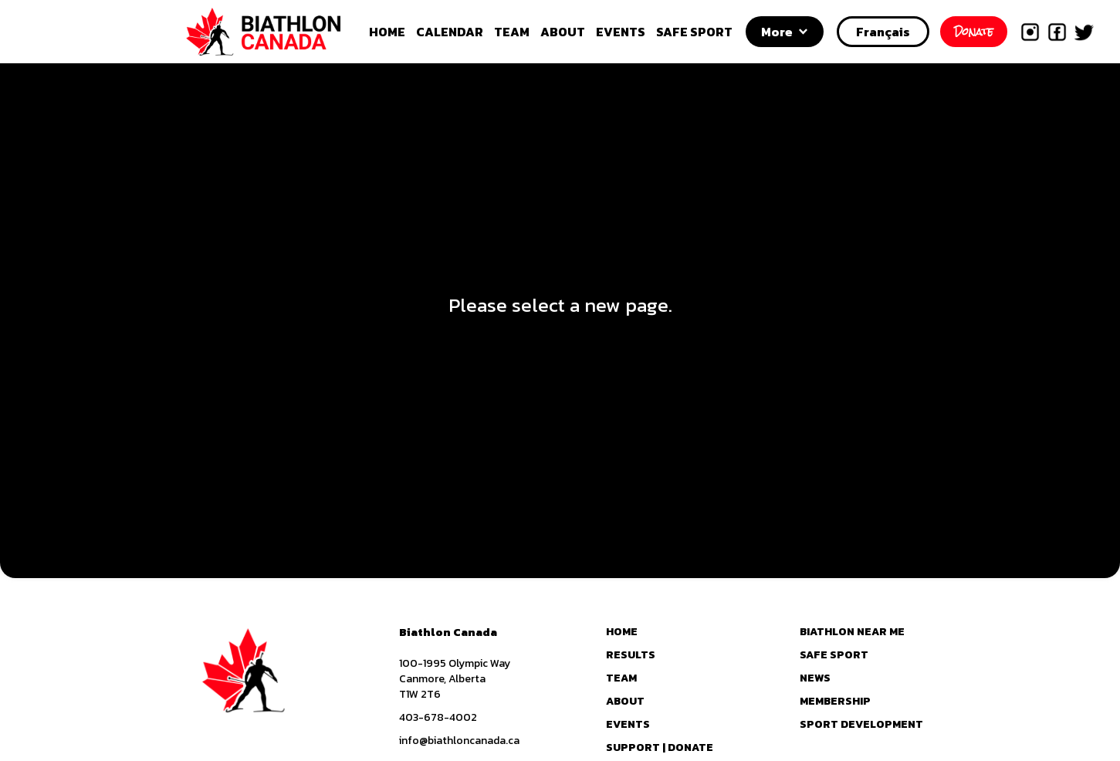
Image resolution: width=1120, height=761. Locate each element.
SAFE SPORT (694, 31)
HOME (387, 31)
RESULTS (630, 655)
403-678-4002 (438, 717)
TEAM (512, 31)
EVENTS (620, 31)
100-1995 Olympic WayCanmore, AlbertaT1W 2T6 (454, 679)
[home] (281, 32)
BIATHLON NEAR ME (852, 632)
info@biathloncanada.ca (459, 741)
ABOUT (562, 31)
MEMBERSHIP (835, 701)
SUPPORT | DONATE (659, 748)
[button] (785, 31)
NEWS (815, 678)
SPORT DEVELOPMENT (861, 724)
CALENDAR (449, 31)
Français (883, 31)
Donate (973, 31)
